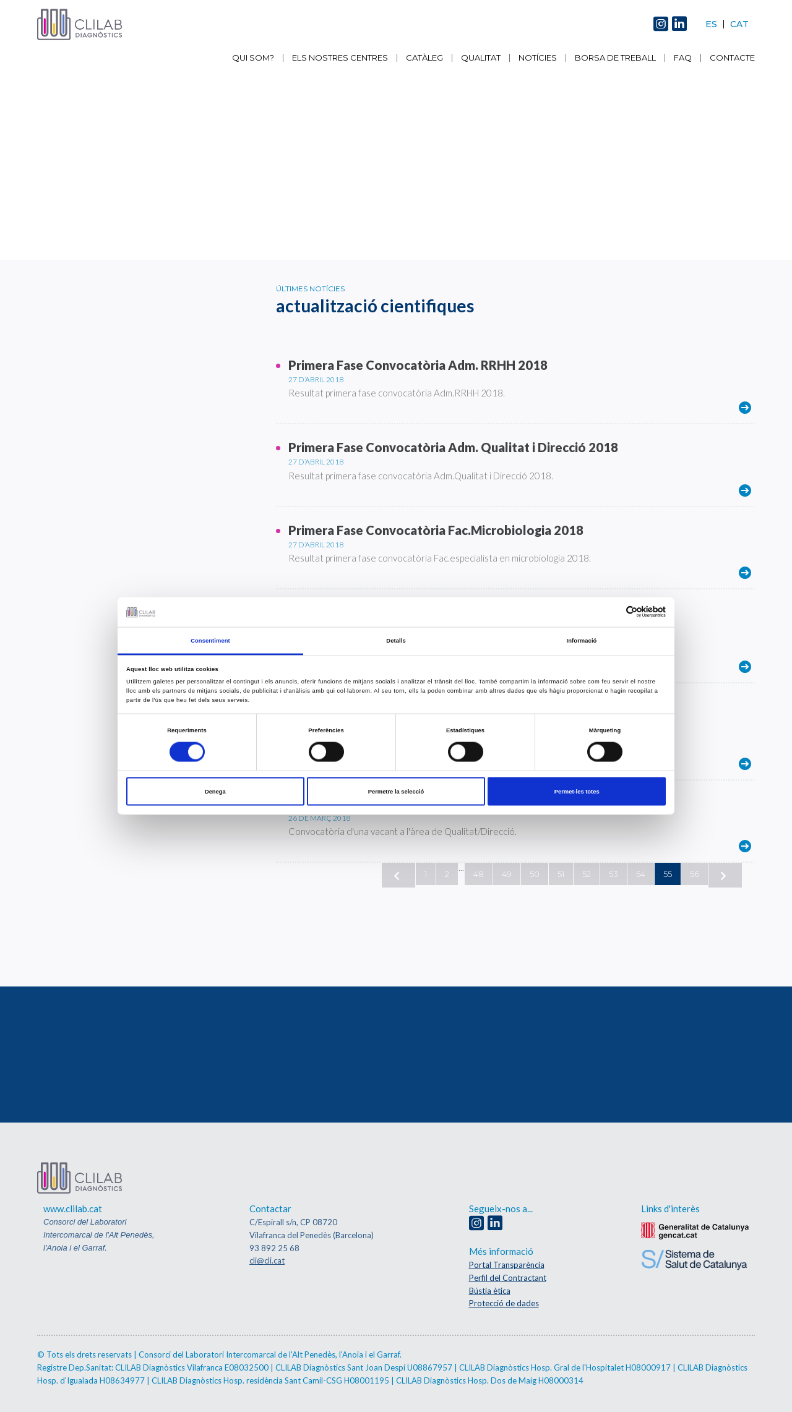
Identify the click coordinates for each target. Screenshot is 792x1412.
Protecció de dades (504, 1303)
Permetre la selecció (396, 792)
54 (640, 874)
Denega (215, 792)
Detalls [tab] (395, 640)
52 (586, 874)
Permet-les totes (577, 792)
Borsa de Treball (615, 58)
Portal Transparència (506, 1265)
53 (613, 874)
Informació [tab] (582, 640)
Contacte (732, 58)
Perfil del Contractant (507, 1278)
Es (711, 24)
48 (478, 874)
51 (560, 874)
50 (535, 874)
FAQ (683, 58)
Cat (739, 24)
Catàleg (424, 58)
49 (507, 874)
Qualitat (481, 58)
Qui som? (253, 58)
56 (694, 874)
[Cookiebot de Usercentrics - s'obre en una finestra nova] (611, 612)
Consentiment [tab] (210, 640)
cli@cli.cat (267, 1260)
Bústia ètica (489, 1291)
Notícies (538, 58)
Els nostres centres (340, 58)
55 (667, 874)
